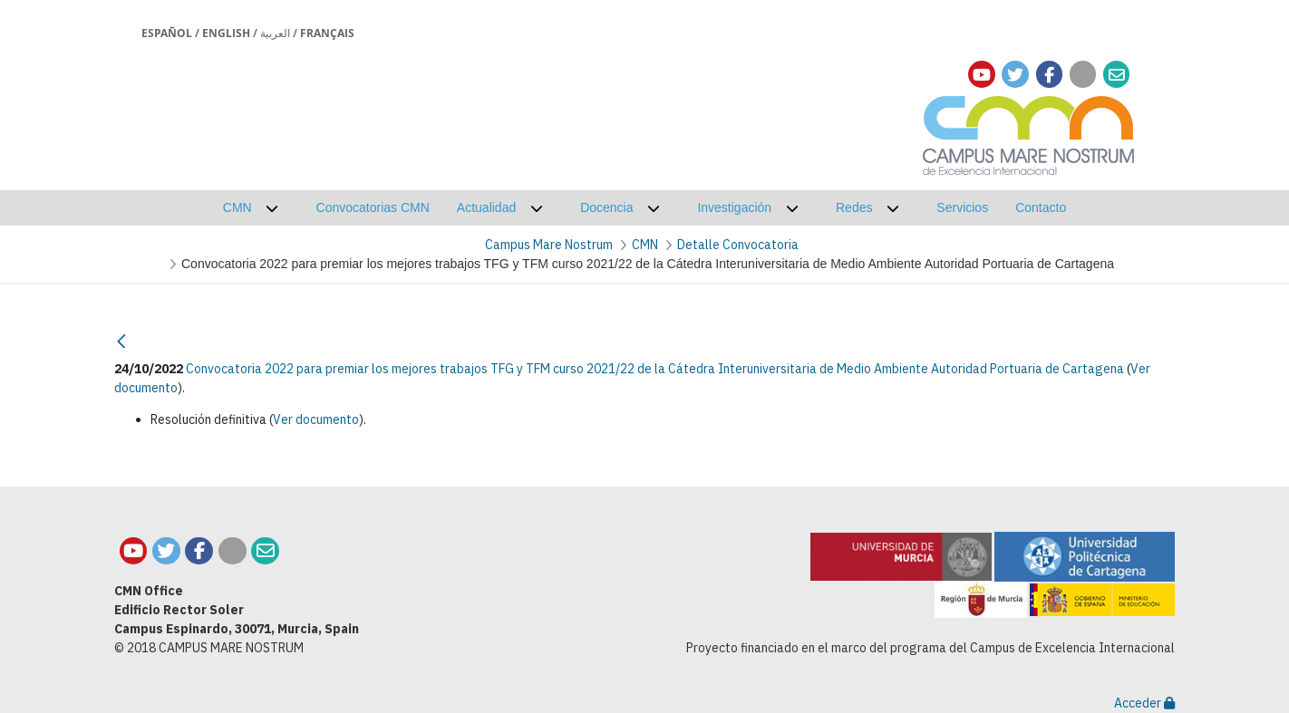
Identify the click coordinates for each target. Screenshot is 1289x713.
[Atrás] (121, 341)
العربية (275, 33)
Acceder (1144, 703)
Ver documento (316, 419)
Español (166, 33)
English (226, 33)
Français (327, 33)
